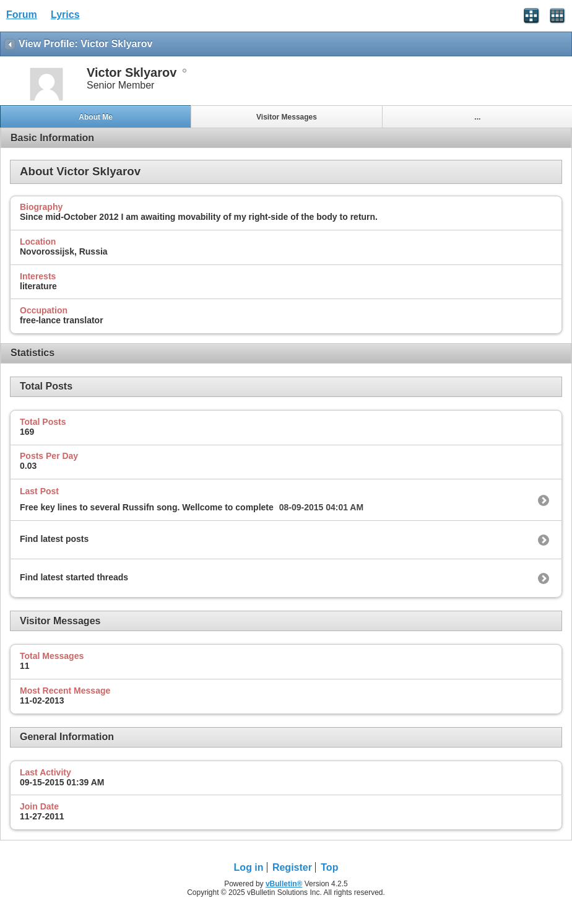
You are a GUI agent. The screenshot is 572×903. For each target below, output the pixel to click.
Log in (249, 867)
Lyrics (65, 14)
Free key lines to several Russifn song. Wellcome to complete (147, 507)
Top (329, 867)
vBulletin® (284, 883)
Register (292, 867)
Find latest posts (54, 539)
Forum (21, 14)
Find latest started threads (74, 577)
